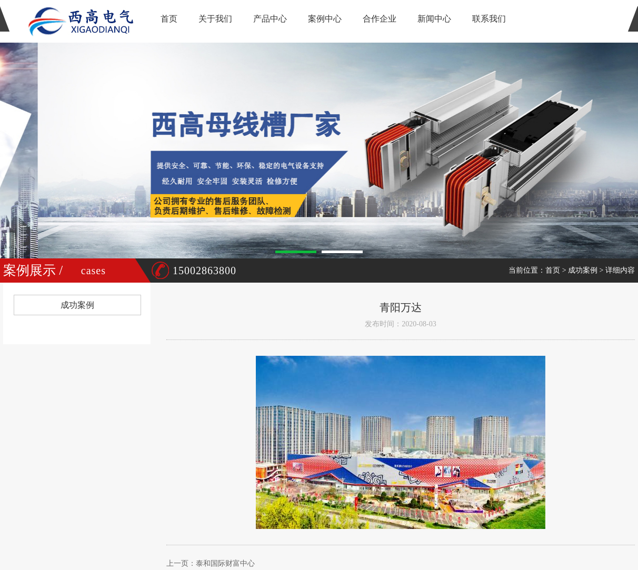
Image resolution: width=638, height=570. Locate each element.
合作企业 (379, 18)
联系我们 (489, 18)
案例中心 (325, 18)
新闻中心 (434, 18)
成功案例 (582, 270)
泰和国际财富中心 (225, 563)
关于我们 (215, 18)
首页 (169, 18)
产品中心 (270, 18)
